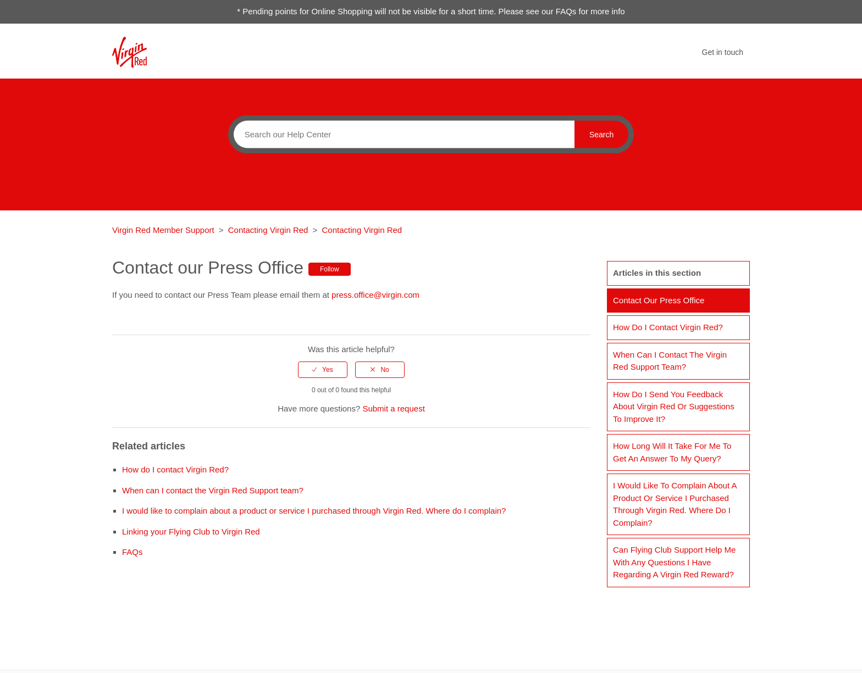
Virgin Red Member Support (164, 230)
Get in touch (723, 52)
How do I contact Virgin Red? (175, 469)
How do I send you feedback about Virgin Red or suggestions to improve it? (673, 407)
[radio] (322, 369)
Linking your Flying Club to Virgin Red (191, 531)
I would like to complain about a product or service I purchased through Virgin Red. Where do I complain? (314, 510)
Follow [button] (329, 269)
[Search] (401, 134)
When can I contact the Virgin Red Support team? (212, 490)
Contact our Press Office (658, 300)
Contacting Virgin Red (268, 230)
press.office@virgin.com (375, 294)
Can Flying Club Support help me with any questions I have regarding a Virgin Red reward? (674, 562)
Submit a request (393, 408)
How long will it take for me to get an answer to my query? (672, 452)
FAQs (132, 552)
